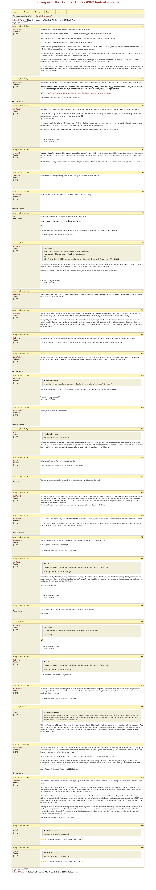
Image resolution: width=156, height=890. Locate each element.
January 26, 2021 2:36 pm (21, 191)
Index (15, 12)
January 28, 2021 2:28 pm (21, 657)
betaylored (16, 829)
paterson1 (16, 153)
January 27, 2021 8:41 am (20, 493)
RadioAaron (17, 461)
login (41, 16)
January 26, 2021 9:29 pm (21, 375)
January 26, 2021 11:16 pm (21, 429)
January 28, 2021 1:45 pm (21, 537)
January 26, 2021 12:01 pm (21, 79)
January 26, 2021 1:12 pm (21, 106)
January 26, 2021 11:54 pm (21, 457)
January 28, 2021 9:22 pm (21, 826)
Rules (48, 12)
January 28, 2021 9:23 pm (21, 848)
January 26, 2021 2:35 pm (21, 172)
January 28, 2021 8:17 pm (21, 707)
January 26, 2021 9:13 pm (21, 354)
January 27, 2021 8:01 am (20, 476)
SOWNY (21, 20)
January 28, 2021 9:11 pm (21, 777)
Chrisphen (16, 176)
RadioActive (17, 29)
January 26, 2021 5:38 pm (21, 310)
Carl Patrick (17, 496)
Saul (14, 432)
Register (37, 12)
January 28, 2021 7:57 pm (21, 685)
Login (58, 12)
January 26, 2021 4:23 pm (21, 213)
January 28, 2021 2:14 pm (21, 559)
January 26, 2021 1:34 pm (21, 150)
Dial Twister (17, 109)
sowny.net (44, 2)
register (48, 16)
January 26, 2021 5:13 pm (21, 243)
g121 (14, 710)
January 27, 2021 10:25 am (21, 515)
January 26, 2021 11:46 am (21, 26)
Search (26, 12)
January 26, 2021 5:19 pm (21, 291)
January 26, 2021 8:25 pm (21, 335)
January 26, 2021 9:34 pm (21, 407)
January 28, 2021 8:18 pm (21, 744)
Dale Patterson (18, 540)
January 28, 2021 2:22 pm (21, 622)
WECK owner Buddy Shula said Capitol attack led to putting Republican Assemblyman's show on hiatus (75, 93)
